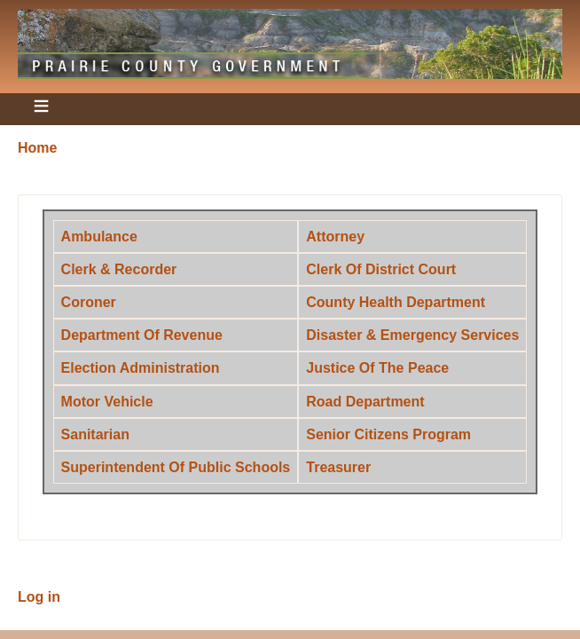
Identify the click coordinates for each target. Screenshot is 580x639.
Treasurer (338, 467)
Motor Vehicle (107, 401)
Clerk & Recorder (119, 269)
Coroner (88, 302)
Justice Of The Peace (377, 367)
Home (37, 147)
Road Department (365, 401)
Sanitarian (95, 434)
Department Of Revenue (142, 335)
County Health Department (395, 302)
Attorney (335, 236)
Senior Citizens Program (388, 434)
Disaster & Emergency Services (412, 335)
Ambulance (99, 236)
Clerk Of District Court (381, 269)
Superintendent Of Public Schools (176, 467)
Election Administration (140, 367)
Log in (39, 596)
